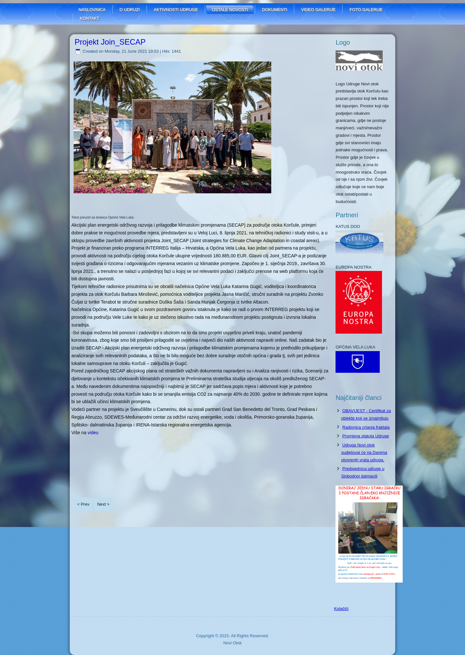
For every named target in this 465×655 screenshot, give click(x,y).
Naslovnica (92, 9)
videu (93, 432)
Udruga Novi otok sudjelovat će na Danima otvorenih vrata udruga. (364, 452)
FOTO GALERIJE (365, 9)
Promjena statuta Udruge (365, 436)
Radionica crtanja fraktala (366, 427)
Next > (103, 504)
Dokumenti (274, 9)
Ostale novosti (230, 9)
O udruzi (129, 9)
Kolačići (341, 608)
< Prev (83, 504)
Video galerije (318, 9)
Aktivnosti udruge (176, 9)
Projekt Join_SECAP (110, 42)
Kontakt (89, 18)
